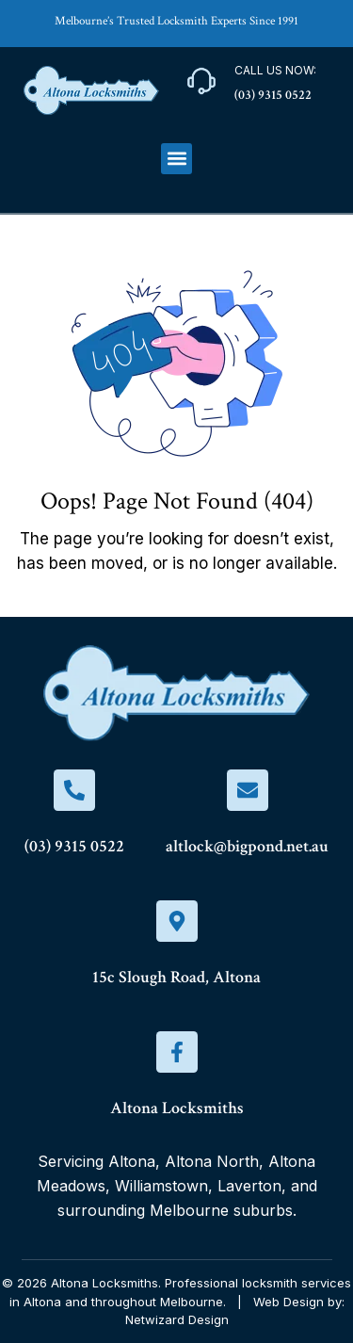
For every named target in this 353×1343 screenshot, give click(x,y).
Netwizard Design (177, 1319)
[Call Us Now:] (201, 81)
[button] (176, 158)
